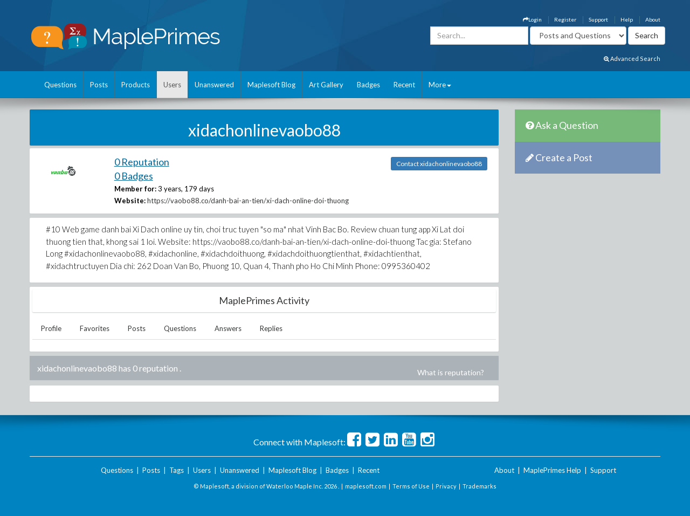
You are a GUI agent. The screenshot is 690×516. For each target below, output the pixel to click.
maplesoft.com (366, 486)
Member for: (135, 188)
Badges (368, 84)
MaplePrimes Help (552, 470)
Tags (176, 470)
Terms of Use (411, 486)
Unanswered (214, 84)
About (652, 19)
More (440, 84)
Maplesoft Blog (271, 84)
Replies (271, 328)
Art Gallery (326, 84)
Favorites (94, 328)
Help (626, 19)
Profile (51, 328)
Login (532, 19)
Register (565, 19)
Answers (228, 328)
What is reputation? (450, 372)
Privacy (446, 486)
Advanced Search (632, 58)
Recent (404, 84)
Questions (60, 84)
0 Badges (133, 176)
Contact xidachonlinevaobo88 (439, 164)
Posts (99, 84)
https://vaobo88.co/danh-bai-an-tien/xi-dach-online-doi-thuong (248, 200)
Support (598, 19)
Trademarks (479, 486)
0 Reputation (141, 162)
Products (135, 84)
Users (172, 84)
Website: (130, 200)
